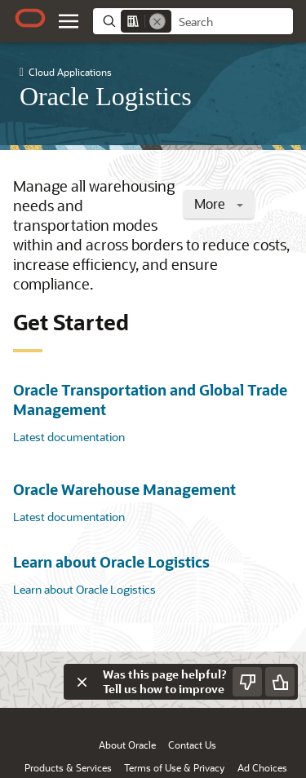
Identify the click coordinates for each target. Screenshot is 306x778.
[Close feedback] (81, 681)
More (218, 203)
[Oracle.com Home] (30, 18)
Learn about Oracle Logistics (111, 562)
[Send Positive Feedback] (280, 681)
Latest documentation (69, 436)
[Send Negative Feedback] (247, 681)
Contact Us (192, 744)
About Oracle (127, 744)
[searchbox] (232, 22)
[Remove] (157, 21)
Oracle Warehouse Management (124, 489)
